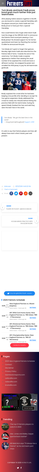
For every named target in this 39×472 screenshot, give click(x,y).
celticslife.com (11, 378)
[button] (11, 193)
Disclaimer (9, 368)
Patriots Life (26, 463)
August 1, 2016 (29, 122)
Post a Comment (10, 189)
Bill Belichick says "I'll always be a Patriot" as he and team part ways (23, 446)
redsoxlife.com (11, 381)
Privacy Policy (10, 371)
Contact (8, 364)
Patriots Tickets (19, 345)
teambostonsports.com (15, 375)
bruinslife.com (11, 385)
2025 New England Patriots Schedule (20, 361)
